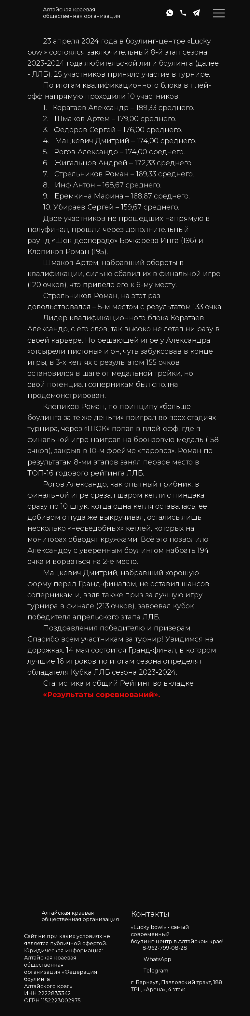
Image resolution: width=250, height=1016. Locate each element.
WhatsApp (157, 959)
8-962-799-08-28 (165, 948)
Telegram (155, 971)
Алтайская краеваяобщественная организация (81, 12)
